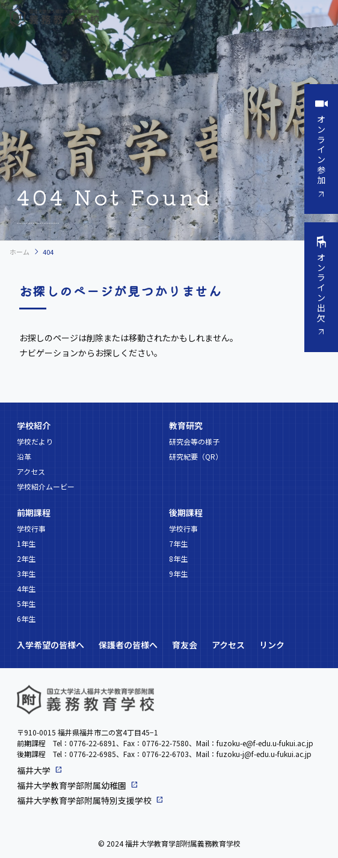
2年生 (26, 558)
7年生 (178, 543)
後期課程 (186, 513)
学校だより (35, 441)
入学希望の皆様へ (50, 645)
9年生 (178, 573)
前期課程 (34, 513)
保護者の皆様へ (128, 645)
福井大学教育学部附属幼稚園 (71, 785)
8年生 (178, 558)
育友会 (184, 645)
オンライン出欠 (321, 287)
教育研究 (186, 425)
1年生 (26, 543)
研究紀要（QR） (196, 456)
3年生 (26, 573)
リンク (271, 645)
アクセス (31, 471)
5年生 (26, 603)
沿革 (24, 456)
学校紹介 (34, 425)
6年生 (26, 618)
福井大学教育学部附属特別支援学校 (84, 800)
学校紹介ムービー (46, 486)
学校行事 (31, 528)
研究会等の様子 (194, 441)
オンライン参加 (321, 149)
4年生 (26, 588)
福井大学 (34, 770)
